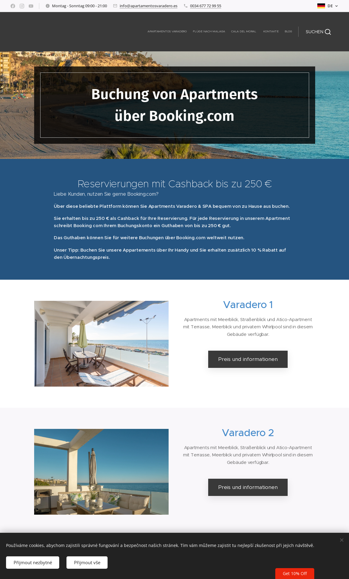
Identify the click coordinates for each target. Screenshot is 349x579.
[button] (318, 31)
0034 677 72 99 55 (205, 5)
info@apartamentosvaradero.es (148, 5)
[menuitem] (269, 31)
